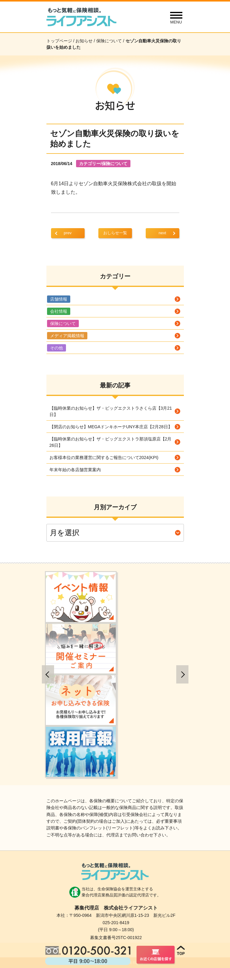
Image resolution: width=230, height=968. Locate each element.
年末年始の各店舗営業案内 (75, 469)
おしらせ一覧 (115, 233)
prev (67, 233)
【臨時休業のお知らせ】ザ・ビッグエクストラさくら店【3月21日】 (110, 411)
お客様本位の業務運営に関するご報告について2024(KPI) (104, 457)
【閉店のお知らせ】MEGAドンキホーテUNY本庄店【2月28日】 (110, 426)
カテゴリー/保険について (103, 163)
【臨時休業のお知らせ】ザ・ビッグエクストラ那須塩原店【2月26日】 (110, 442)
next (162, 233)
